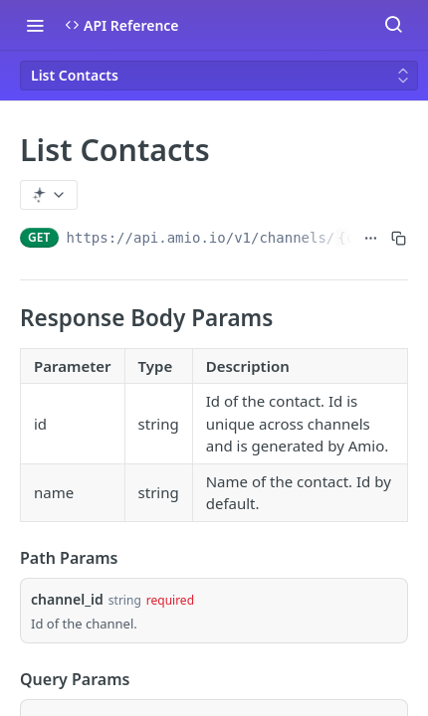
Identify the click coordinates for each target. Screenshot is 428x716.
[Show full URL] (370, 238)
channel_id (67, 599)
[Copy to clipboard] (398, 238)
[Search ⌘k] (393, 25)
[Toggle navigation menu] (35, 25)
